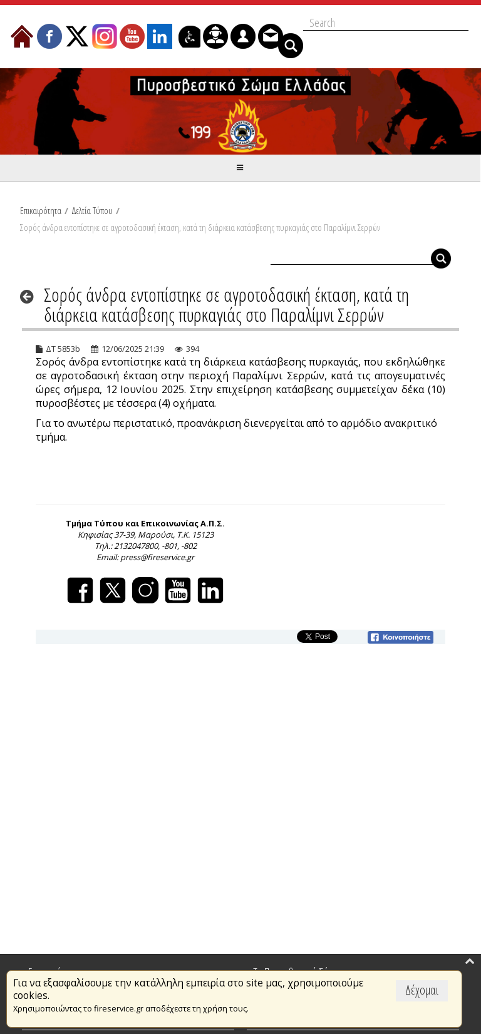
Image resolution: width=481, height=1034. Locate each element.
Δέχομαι (421, 989)
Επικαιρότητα (40, 210)
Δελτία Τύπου (92, 210)
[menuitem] (22, 36)
